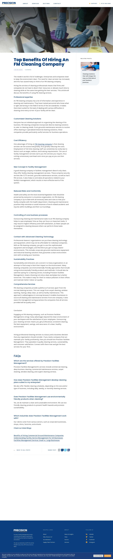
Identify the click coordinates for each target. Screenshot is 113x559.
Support (94, 3)
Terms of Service (29, 544)
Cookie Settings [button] (98, 556)
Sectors (67, 539)
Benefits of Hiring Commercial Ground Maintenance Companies (39, 438)
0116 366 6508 (106, 3)
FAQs (66, 537)
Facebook (90, 539)
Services (67, 542)
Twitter (89, 537)
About (44, 534)
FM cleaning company (43, 147)
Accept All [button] (107, 556)
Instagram (90, 542)
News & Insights (69, 534)
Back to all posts (22, 450)
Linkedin (90, 534)
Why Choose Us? (47, 537)
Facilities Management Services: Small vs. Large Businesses (37, 443)
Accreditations (47, 539)
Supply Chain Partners (49, 542)
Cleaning (28, 70)
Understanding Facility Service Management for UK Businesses (38, 440)
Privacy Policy (20, 544)
